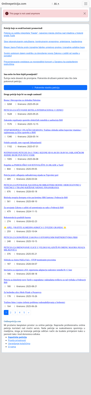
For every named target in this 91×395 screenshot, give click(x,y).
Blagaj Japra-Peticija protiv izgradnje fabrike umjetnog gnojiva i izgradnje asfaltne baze (44, 47)
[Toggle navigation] (85, 3)
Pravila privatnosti (17, 340)
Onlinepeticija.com (14, 3)
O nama (12, 346)
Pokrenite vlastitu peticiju (45, 87)
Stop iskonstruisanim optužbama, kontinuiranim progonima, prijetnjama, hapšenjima (43, 41)
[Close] (85, 13)
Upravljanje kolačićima (19, 343)
